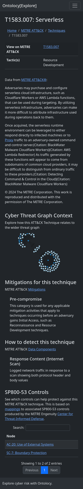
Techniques (56, 30)
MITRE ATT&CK (32, 30)
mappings (12, 409)
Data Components (42, 349)
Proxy (9, 140)
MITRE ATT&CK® (33, 80)
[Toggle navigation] (75, 6)
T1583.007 (51, 47)
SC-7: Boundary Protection (27, 453)
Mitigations (37, 289)
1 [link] (44, 470)
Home (12, 30)
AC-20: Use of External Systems (30, 444)
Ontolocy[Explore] (19, 5)
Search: (41, 427)
